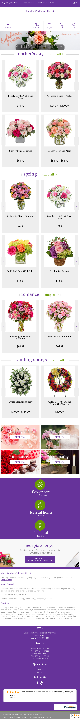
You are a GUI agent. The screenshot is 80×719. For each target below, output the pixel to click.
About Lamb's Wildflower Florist (16, 573)
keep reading (6, 580)
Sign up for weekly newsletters (40, 559)
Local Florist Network (36, 717)
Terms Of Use (8, 717)
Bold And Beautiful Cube (20, 271)
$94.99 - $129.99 (59, 105)
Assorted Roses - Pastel (59, 96)
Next (76, 86)
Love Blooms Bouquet (59, 336)
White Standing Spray (20, 402)
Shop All (55, 54)
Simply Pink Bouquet (20, 151)
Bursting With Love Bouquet (20, 337)
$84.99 (20, 346)
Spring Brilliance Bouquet (21, 216)
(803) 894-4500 (12, 3)
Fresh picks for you (40, 548)
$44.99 (20, 281)
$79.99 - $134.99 (20, 411)
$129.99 (59, 411)
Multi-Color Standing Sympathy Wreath (59, 403)
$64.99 (20, 160)
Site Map (50, 717)
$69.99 (20, 226)
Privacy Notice (21, 717)
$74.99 (20, 105)
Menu (8, 27)
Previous (3, 86)
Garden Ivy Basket (59, 271)
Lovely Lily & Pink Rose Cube (20, 97)
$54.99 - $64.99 (59, 160)
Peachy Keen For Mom (59, 151)
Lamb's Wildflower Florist (40, 11)
